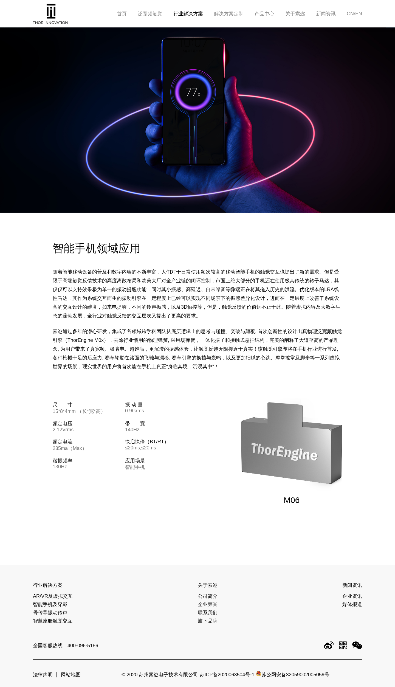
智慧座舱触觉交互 (52, 621)
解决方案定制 (229, 13)
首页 (122, 13)
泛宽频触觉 (150, 13)
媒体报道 (352, 604)
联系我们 (208, 612)
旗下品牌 (208, 621)
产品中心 (264, 13)
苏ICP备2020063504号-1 (227, 674)
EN (358, 13)
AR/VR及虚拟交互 (53, 596)
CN (350, 13)
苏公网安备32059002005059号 (292, 674)
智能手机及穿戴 (50, 604)
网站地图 (71, 674)
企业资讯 (352, 596)
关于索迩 (295, 13)
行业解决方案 (188, 13)
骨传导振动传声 (50, 612)
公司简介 (208, 596)
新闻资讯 (326, 13)
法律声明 (43, 674)
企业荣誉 (208, 604)
